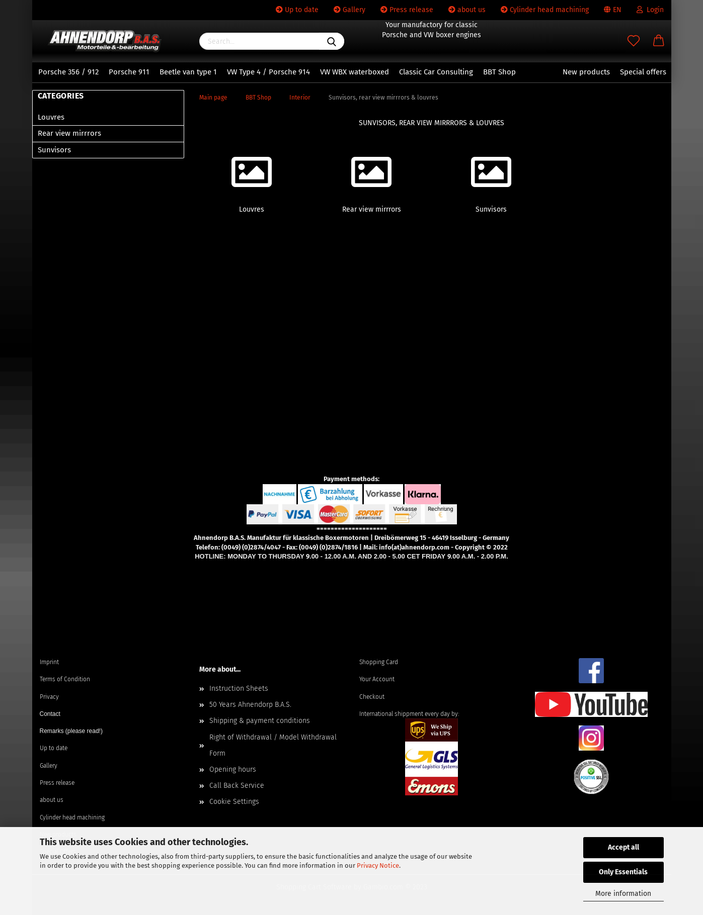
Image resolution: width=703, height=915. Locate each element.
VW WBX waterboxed (354, 71)
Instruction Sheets (238, 688)
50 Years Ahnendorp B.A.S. (250, 704)
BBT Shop (499, 71)
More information (623, 893)
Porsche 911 (129, 71)
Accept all (623, 847)
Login (650, 10)
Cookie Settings (234, 801)
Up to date (297, 10)
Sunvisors (54, 149)
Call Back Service (236, 785)
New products (586, 71)
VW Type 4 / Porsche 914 (268, 71)
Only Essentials (623, 872)
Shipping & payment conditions (259, 720)
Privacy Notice (378, 865)
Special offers (643, 71)
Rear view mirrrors (69, 133)
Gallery (349, 10)
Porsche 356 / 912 (68, 71)
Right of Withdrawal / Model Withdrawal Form (273, 745)
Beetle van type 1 (188, 71)
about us (467, 10)
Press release (406, 10)
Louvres (51, 117)
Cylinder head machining (545, 10)
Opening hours (232, 769)
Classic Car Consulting (436, 71)
